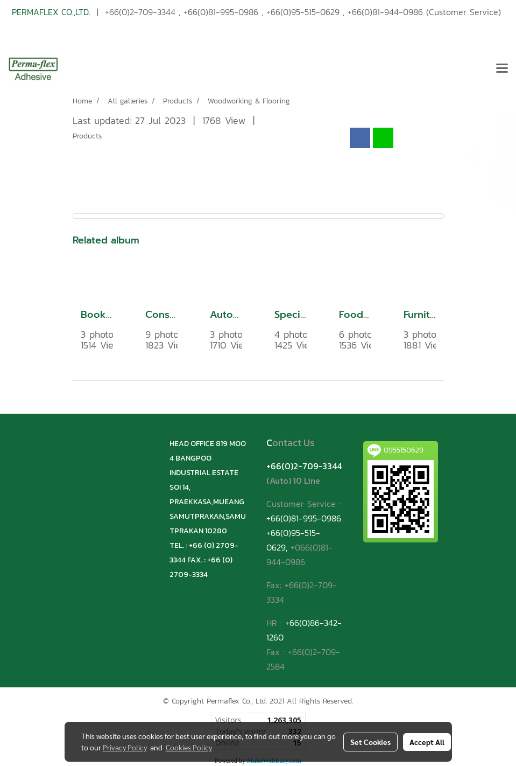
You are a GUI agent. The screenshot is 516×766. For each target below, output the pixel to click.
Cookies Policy (189, 747)
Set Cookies (370, 742)
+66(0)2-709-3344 (140, 11)
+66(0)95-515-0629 (303, 11)
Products (87, 136)
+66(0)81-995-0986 (220, 11)
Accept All (426, 742)
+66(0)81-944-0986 (385, 11)
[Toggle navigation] (502, 69)
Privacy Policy (125, 747)
